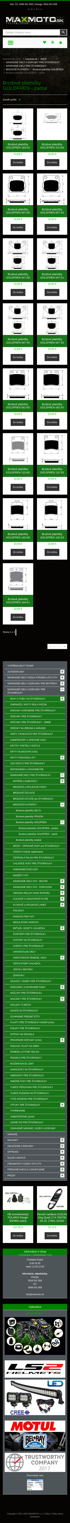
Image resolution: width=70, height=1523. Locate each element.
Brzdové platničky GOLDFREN (48, 69)
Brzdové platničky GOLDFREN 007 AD (18, 211)
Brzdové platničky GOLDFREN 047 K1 (52, 276)
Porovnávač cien (35, 1475)
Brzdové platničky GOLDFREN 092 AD (18, 406)
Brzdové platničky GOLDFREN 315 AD (52, 146)
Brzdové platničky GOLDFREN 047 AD (18, 276)
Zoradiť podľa (9, 99)
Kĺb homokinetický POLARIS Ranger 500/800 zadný (18, 1217)
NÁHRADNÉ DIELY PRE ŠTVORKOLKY (26, 66)
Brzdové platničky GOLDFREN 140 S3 (52, 536)
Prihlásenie (29, 9)
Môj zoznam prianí (40, 9)
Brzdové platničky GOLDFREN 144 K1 (18, 601)
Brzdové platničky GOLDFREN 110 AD (18, 471)
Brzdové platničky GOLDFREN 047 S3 (52, 341)
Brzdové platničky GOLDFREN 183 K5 (18, 146)
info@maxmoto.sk (35, 1294)
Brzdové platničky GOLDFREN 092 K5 (52, 406)
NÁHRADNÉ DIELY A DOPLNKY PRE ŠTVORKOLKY (33, 62)
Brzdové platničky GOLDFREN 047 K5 (18, 341)
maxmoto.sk (31, 59)
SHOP (43, 59)
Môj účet (34, 9)
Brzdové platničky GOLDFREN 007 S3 (52, 211)
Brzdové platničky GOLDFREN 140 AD (18, 536)
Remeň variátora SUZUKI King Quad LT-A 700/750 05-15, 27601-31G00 (52, 1217)
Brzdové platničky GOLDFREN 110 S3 (52, 471)
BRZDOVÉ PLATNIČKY (18, 69)
